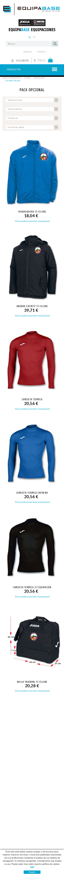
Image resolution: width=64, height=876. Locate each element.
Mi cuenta (20, 60)
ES (30, 37)
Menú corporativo (12, 78)
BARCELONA (39, 78)
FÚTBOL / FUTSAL (11, 873)
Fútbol (27, 78)
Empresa (28, 51)
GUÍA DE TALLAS (43, 870)
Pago (37, 873)
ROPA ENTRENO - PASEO (15, 870)
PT (34, 37)
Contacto (41, 51)
